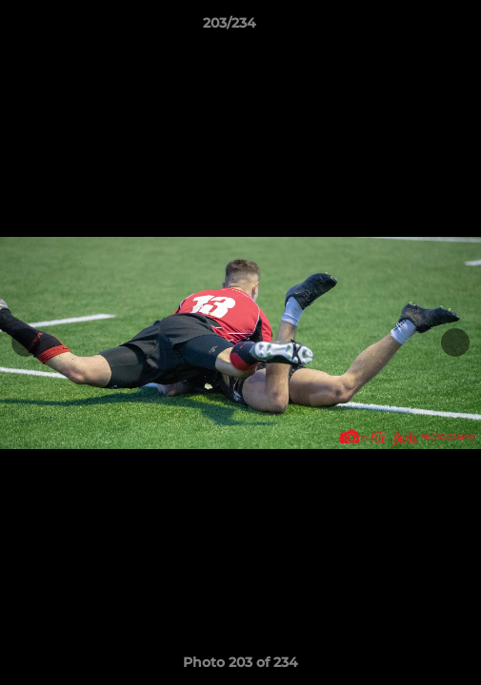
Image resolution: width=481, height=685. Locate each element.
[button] (412, 27)
